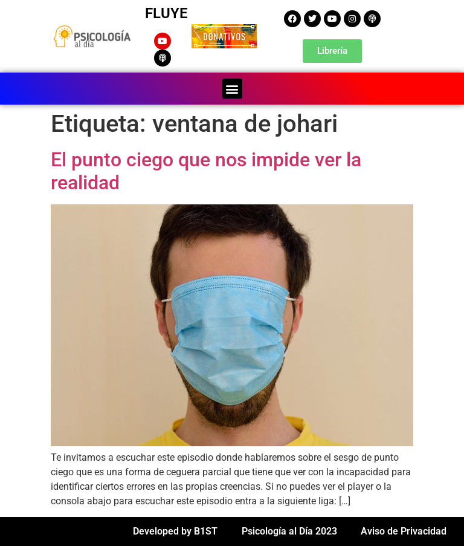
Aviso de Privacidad (403, 531)
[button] (232, 89)
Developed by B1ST (175, 531)
